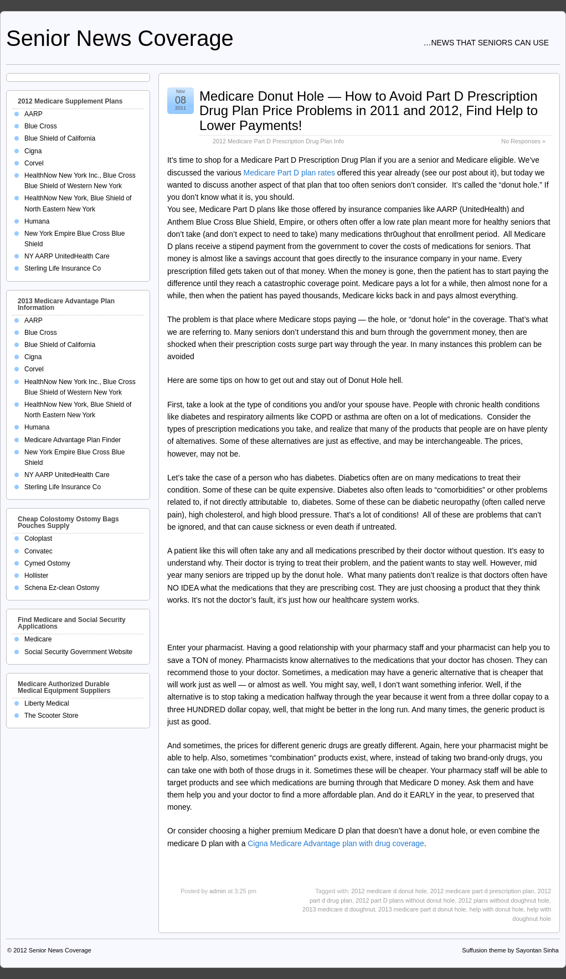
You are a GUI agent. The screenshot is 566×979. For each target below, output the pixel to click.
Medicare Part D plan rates (289, 172)
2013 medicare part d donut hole (422, 909)
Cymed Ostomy (47, 563)
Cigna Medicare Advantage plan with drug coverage (336, 843)
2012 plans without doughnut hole (503, 900)
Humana (36, 221)
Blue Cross (40, 126)
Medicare (38, 639)
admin (217, 891)
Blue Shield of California (59, 138)
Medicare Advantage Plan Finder (72, 440)
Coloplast (38, 538)
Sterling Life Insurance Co (62, 268)
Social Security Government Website (78, 652)
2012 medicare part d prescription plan (482, 891)
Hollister (36, 575)
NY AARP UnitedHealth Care (67, 256)
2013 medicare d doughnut (338, 909)
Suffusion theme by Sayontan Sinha (510, 950)
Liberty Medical (46, 703)
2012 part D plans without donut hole (405, 900)
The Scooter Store (51, 715)
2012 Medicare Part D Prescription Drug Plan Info (278, 141)
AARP (33, 114)
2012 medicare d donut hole (388, 891)
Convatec (38, 551)
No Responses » (523, 141)
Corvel (34, 163)
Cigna (33, 151)
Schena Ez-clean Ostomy (61, 588)
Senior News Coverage (120, 38)
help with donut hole (497, 909)
